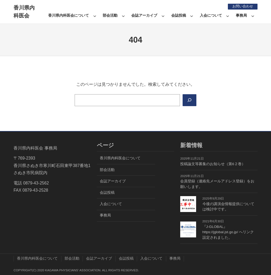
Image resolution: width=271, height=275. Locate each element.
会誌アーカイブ (144, 15)
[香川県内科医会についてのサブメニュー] (94, 15)
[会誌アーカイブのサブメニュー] (163, 15)
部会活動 (110, 15)
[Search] (189, 100)
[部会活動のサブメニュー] (123, 15)
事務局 (241, 15)
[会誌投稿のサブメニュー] (191, 15)
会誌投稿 (178, 15)
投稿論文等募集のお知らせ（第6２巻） (212, 164)
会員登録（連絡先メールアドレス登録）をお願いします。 (217, 183)
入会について (211, 15)
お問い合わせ (242, 6)
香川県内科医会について (68, 15)
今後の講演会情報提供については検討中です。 (228, 206)
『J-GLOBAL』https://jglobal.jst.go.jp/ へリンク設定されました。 (228, 232)
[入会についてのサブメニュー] (227, 15)
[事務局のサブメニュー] (252, 15)
